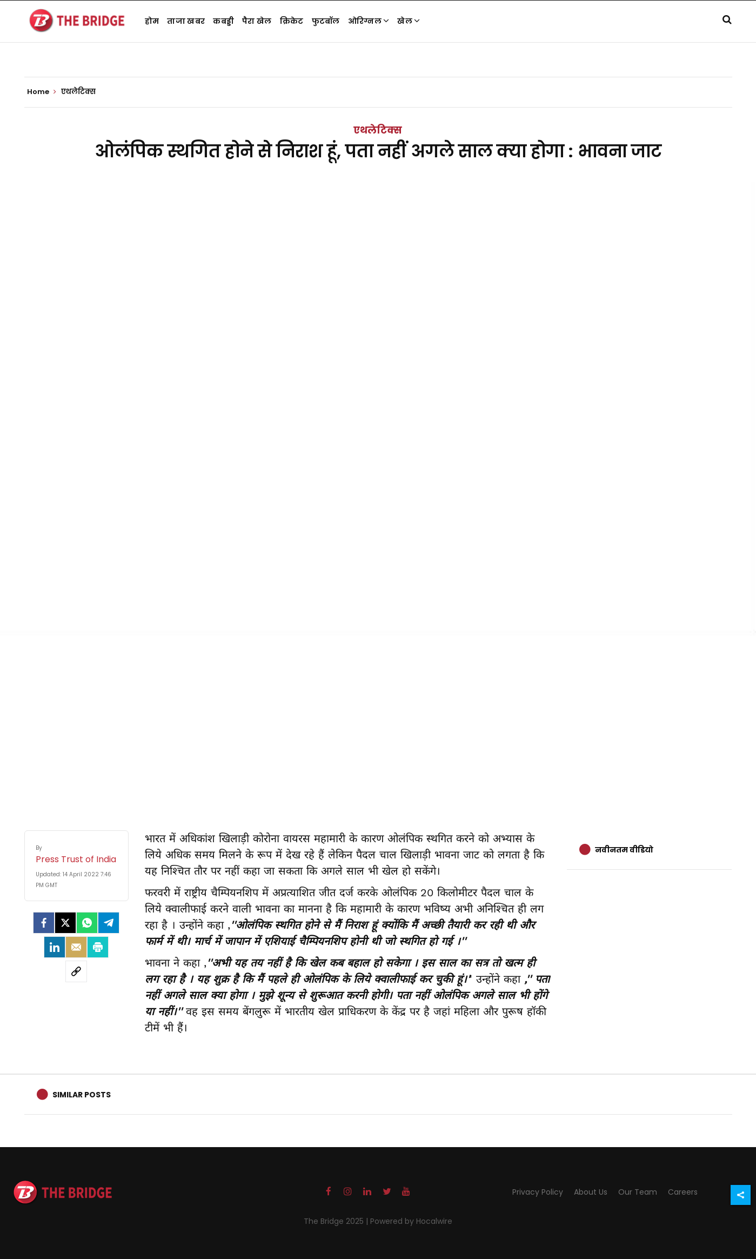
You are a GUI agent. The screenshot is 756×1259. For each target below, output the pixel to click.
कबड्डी (223, 21)
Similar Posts (81, 1094)
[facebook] (44, 923)
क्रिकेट (292, 21)
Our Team (637, 1192)
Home (41, 92)
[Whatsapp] (87, 923)
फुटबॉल (326, 21)
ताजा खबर (186, 21)
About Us (590, 1192)
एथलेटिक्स (377, 130)
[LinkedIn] (54, 947)
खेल (408, 21)
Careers (683, 1192)
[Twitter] (65, 923)
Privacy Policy (537, 1192)
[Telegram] (108, 923)
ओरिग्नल (369, 21)
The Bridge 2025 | (337, 1221)
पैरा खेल (257, 21)
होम (152, 21)
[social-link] (76, 971)
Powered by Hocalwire (411, 1221)
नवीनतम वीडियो (624, 849)
